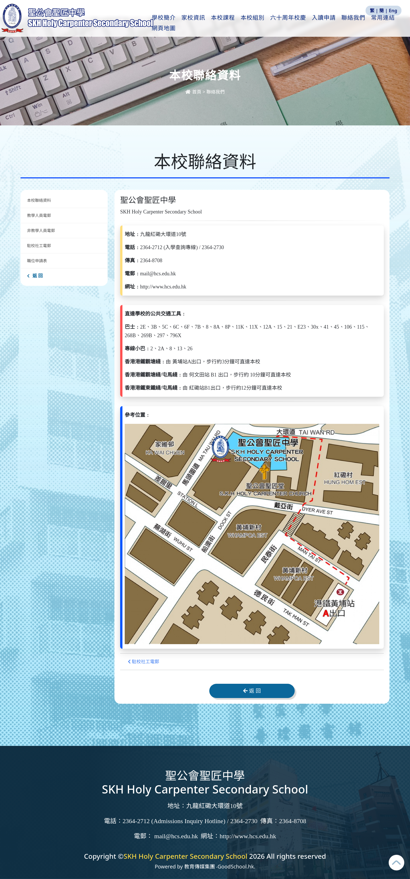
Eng (393, 10)
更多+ (384, 23)
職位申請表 (37, 260)
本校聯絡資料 (39, 200)
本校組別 (256, 23)
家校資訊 (197, 23)
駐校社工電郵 (39, 245)
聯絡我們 (357, 23)
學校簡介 (168, 23)
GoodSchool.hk (236, 866)
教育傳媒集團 (199, 866)
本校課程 (227, 23)
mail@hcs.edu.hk (176, 836)
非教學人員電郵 (41, 230)
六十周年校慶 (292, 23)
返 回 (35, 275)
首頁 (193, 92)
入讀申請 (328, 23)
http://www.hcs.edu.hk (248, 836)
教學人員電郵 (39, 215)
